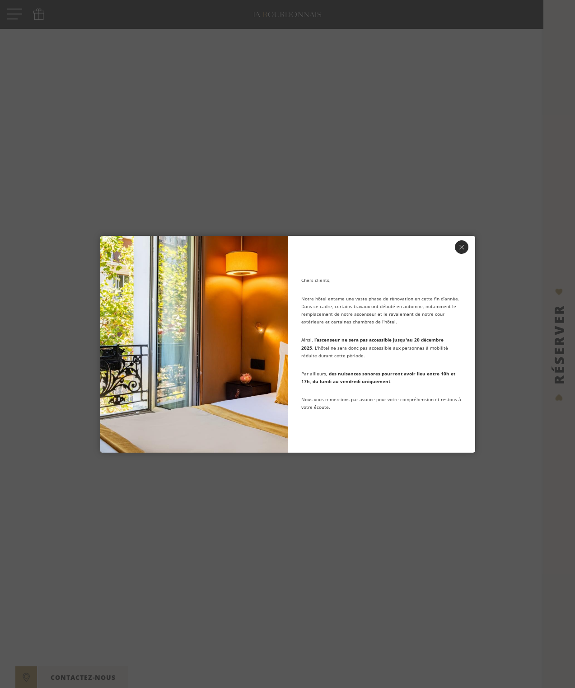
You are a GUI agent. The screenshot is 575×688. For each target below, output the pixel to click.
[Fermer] (461, 247)
